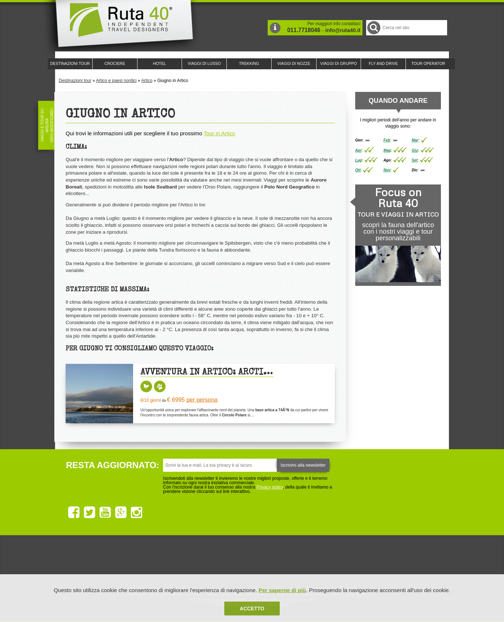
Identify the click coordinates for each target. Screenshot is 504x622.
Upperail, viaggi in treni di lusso (291, 561)
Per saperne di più (282, 590)
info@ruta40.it (342, 30)
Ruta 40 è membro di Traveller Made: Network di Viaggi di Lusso (169, 561)
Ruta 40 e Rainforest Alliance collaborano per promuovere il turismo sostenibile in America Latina (209, 561)
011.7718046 (303, 30)
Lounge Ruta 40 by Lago (332, 561)
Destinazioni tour (75, 80)
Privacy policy (269, 487)
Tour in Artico (219, 133)
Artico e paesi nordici (116, 80)
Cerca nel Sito (373, 27)
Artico (146, 80)
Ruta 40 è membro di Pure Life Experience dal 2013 (250, 561)
